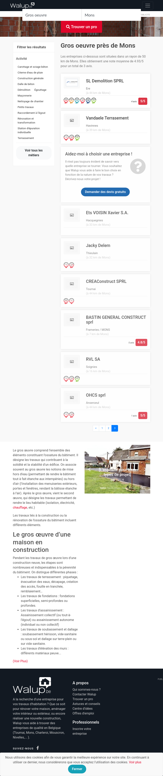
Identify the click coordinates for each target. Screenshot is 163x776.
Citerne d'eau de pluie (30, 72)
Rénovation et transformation (26, 120)
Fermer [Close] (77, 769)
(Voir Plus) (20, 661)
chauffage (20, 507)
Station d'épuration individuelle (29, 130)
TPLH (120, 480)
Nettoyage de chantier (31, 101)
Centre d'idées (83, 708)
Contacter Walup (84, 694)
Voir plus (135, 762)
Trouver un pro (81, 26)
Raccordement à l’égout (32, 112)
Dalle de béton (26, 84)
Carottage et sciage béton (33, 66)
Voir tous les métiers (34, 152)
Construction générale (31, 78)
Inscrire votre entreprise (82, 731)
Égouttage (40, 89)
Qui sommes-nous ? (87, 689)
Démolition (24, 89)
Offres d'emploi (83, 713)
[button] (90, 469)
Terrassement (26, 138)
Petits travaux (26, 107)
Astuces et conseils (86, 704)
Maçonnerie (25, 95)
